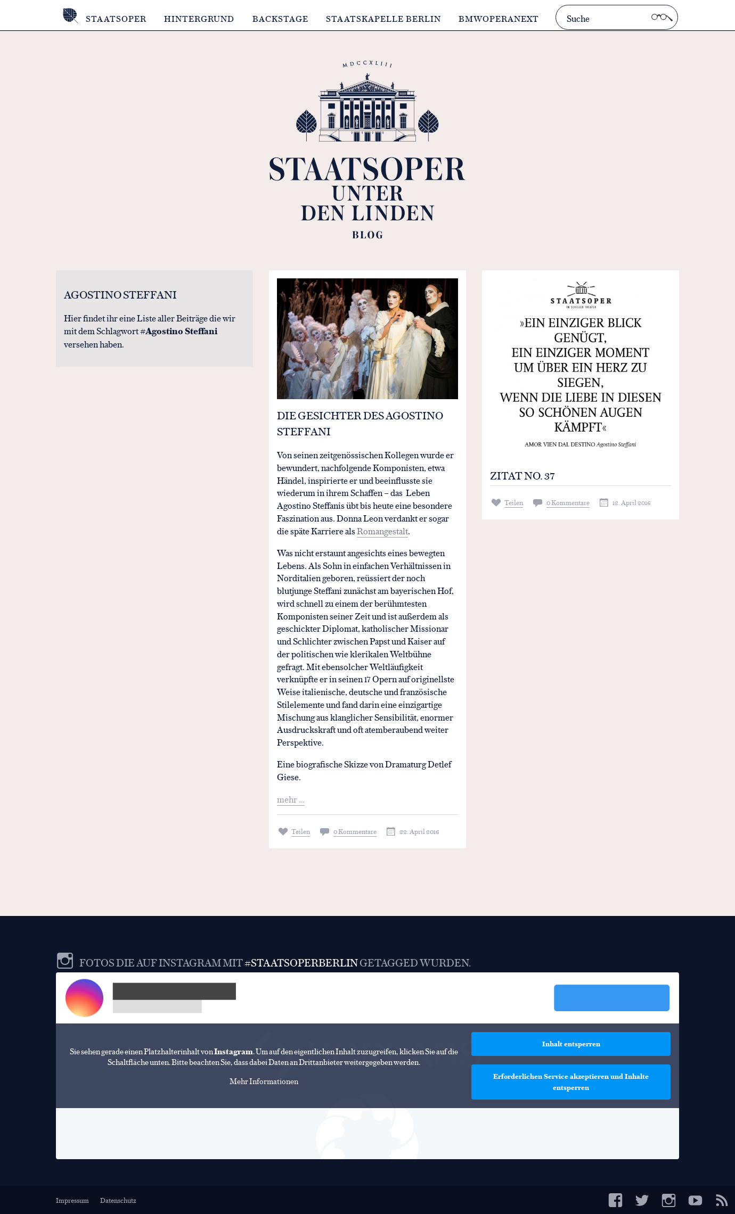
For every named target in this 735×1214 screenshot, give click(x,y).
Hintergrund (199, 18)
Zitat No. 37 (522, 475)
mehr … (291, 798)
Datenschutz (118, 1200)
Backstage (280, 18)
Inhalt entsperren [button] (571, 1043)
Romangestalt (382, 530)
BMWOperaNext (499, 18)
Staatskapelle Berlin (383, 18)
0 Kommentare (355, 831)
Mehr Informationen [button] (264, 1081)
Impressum (72, 1200)
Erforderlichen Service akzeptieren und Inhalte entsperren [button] (571, 1082)
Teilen (300, 831)
